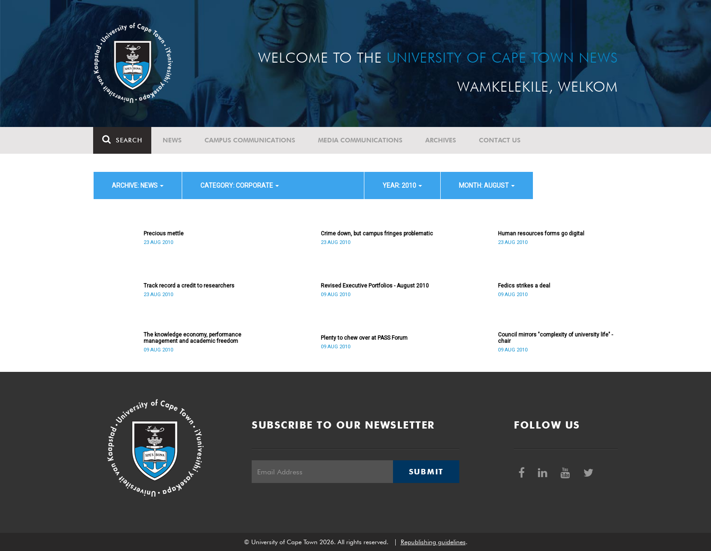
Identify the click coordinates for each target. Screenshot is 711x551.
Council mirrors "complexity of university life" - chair (555, 338)
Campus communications (250, 140)
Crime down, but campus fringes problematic (377, 233)
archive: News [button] (138, 185)
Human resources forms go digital (541, 233)
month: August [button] (487, 185)
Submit (426, 471)
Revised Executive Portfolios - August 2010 (375, 286)
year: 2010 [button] (402, 185)
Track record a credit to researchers (189, 286)
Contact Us (500, 140)
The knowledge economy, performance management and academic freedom (192, 338)
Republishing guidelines (433, 542)
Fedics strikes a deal (524, 286)
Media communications (360, 140)
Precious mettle (164, 233)
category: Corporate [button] (239, 185)
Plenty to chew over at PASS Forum (364, 338)
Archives (441, 140)
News (172, 140)
